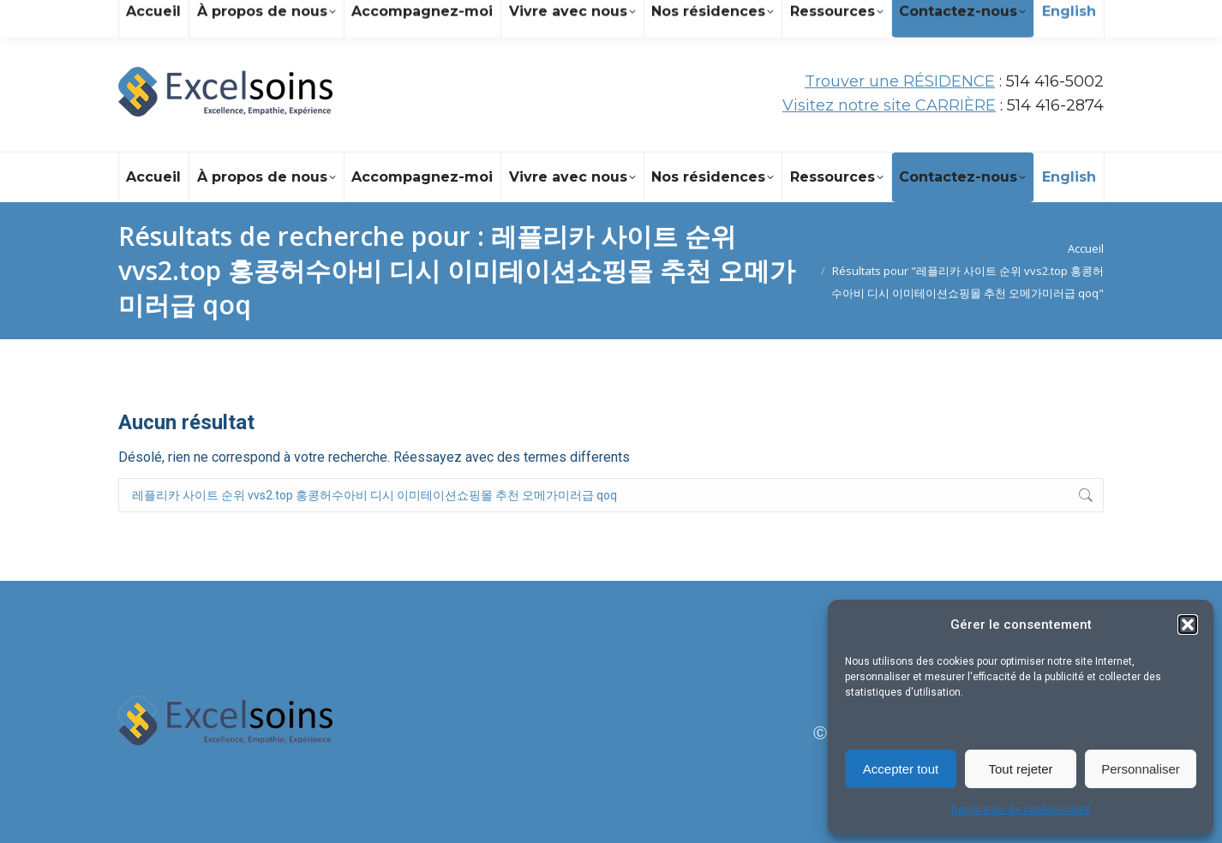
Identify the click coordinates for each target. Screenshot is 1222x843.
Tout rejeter (1020, 769)
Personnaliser (1140, 769)
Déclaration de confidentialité (1021, 810)
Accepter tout (900, 769)
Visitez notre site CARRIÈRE (889, 105)
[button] (1187, 624)
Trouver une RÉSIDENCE (900, 81)
